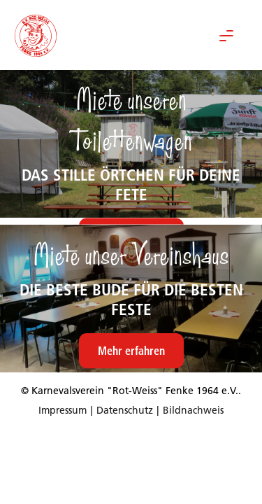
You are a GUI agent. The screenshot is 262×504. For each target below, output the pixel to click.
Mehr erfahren (131, 351)
